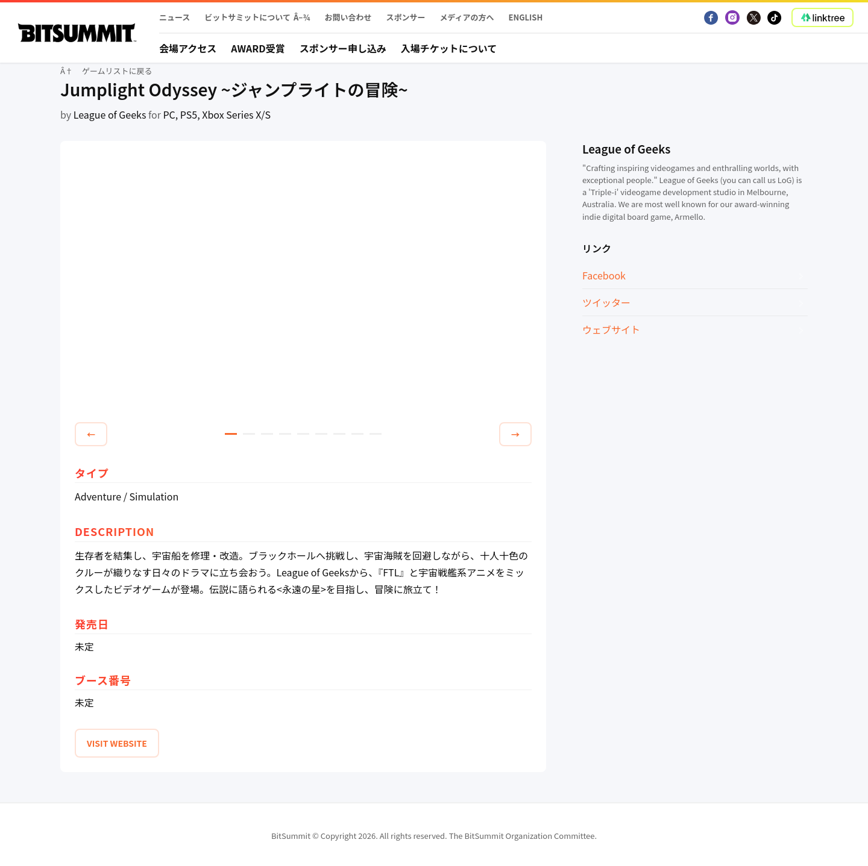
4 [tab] (285, 434)
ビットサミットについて (247, 17)
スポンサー (405, 17)
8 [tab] (357, 434)
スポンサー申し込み (343, 48)
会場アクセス (187, 48)
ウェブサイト (611, 329)
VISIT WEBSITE (117, 743)
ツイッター (606, 302)
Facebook (604, 275)
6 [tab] (321, 434)
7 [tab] (339, 434)
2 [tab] (249, 434)
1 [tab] (231, 434)
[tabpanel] (303, 283)
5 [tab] (303, 434)
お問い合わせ (347, 17)
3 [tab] (267, 434)
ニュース (174, 17)
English (526, 17)
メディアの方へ (466, 17)
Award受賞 (258, 48)
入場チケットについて (449, 48)
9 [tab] (376, 434)
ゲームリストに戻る (117, 70)
